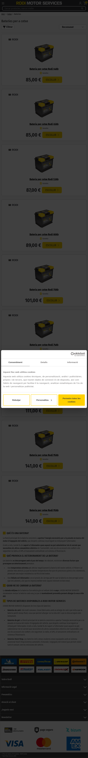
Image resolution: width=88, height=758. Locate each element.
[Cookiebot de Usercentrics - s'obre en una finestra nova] (73, 354)
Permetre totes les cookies (71, 400)
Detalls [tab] (44, 362)
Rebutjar (16, 400)
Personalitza (44, 400)
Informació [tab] (72, 362)
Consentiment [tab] (15, 362)
